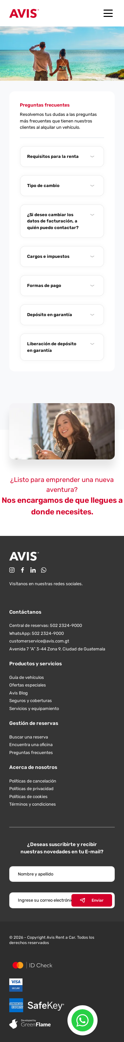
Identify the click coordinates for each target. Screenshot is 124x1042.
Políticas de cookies (28, 796)
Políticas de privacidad (31, 788)
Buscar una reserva (28, 736)
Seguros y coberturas (30, 700)
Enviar (91, 900)
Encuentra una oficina (31, 744)
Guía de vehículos (26, 677)
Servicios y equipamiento (34, 708)
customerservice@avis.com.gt (39, 641)
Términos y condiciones (32, 804)
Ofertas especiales (27, 685)
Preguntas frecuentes (31, 752)
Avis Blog (18, 692)
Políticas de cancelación (32, 781)
